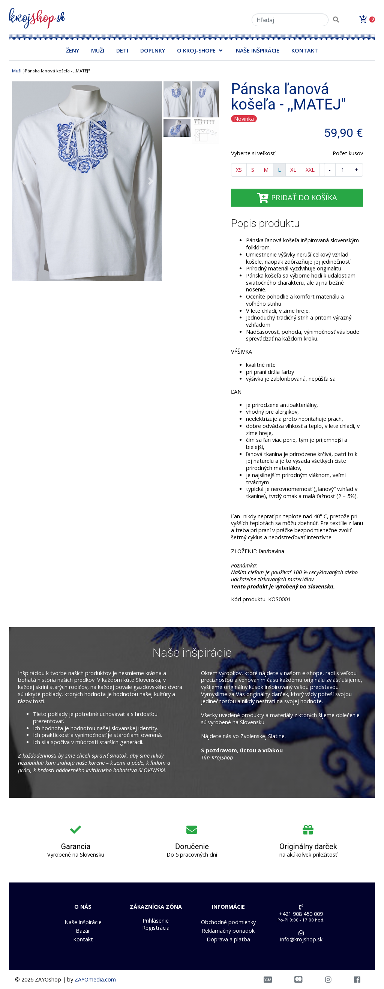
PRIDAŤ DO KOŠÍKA (297, 197)
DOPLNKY (152, 50)
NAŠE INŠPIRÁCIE (257, 50)
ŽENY (72, 50)
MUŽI (97, 50)
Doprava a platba (228, 939)
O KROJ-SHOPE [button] (196, 50)
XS (239, 169)
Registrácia (156, 927)
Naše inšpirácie (83, 922)
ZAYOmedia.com (95, 979)
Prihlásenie (155, 920)
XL (293, 169)
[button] (23, 181)
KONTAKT (304, 50)
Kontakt (83, 939)
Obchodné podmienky (228, 922)
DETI (122, 50)
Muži (16, 71)
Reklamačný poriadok (228, 930)
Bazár (83, 930)
